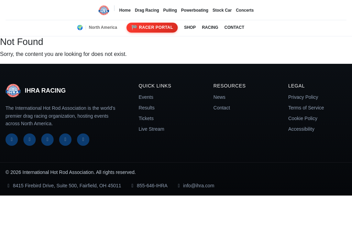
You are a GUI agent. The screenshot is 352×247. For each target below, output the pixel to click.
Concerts (245, 10)
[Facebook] (12, 139)
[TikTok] (83, 139)
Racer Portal (152, 27)
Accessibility (301, 129)
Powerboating (194, 10)
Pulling (170, 10)
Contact (221, 107)
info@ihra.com (195, 185)
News (219, 97)
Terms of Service (306, 107)
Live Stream (151, 129)
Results (147, 107)
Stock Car (222, 10)
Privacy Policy (303, 97)
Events (146, 97)
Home (125, 10)
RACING (210, 27)
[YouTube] (65, 139)
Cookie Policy (302, 118)
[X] (29, 139)
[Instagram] (47, 139)
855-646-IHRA (149, 185)
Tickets (146, 118)
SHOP (190, 27)
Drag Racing (147, 10)
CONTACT (234, 27)
